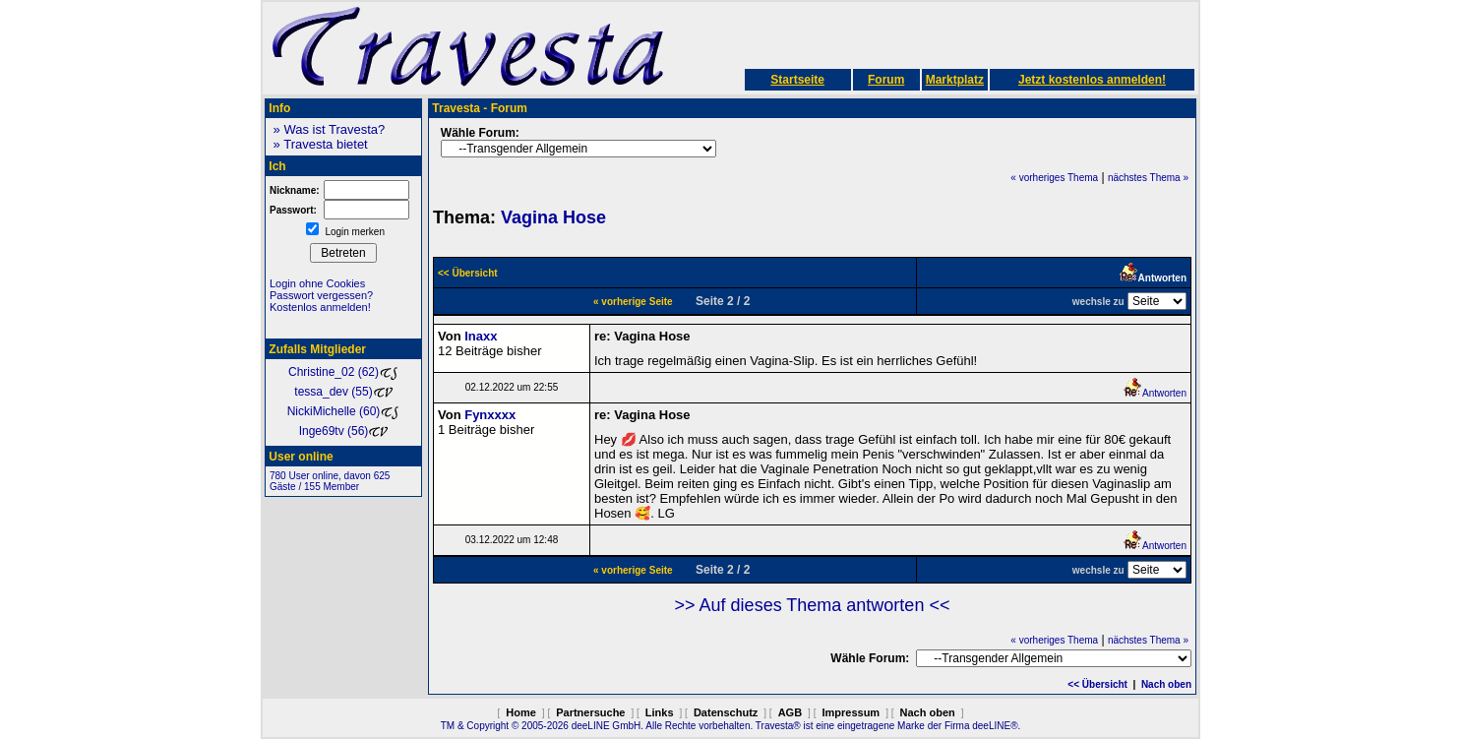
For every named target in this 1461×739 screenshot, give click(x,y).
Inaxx (480, 336)
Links (659, 712)
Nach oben (1166, 684)
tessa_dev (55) (343, 392)
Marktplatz (955, 80)
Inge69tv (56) (344, 431)
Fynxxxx (490, 414)
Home (521, 712)
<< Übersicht (1097, 684)
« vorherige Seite (633, 301)
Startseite (797, 80)
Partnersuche (590, 712)
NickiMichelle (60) (343, 411)
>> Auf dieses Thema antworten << (812, 605)
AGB (790, 712)
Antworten (1155, 393)
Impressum (851, 712)
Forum (886, 80)
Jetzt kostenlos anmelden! (1092, 80)
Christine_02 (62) (343, 372)
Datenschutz (726, 712)
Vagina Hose (553, 217)
